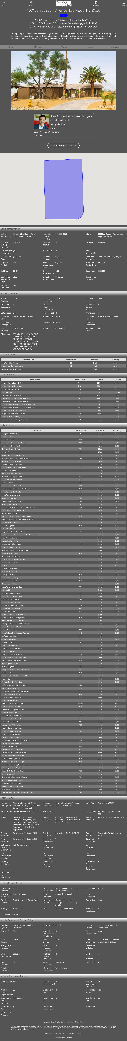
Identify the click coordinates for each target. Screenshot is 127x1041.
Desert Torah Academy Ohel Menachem (15, 443)
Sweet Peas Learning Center (11, 495)
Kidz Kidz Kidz (6, 590)
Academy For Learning (9, 611)
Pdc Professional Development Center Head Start (19, 535)
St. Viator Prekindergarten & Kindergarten (16, 740)
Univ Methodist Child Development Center (16, 676)
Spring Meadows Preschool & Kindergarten (16, 670)
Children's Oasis (7, 437)
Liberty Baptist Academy (10, 688)
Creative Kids (6, 565)
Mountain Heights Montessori (12, 449)
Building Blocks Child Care (11, 706)
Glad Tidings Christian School (12, 783)
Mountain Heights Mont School (12, 473)
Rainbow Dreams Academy (11, 417)
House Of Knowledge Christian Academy (15, 633)
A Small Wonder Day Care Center (13, 492)
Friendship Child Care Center (11, 544)
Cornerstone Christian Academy (13, 486)
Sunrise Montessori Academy (11, 461)
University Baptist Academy (11, 697)
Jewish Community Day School (12, 759)
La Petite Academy (8, 774)
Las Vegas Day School (9, 498)
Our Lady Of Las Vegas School (12, 477)
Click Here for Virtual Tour (63, 145)
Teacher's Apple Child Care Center (13, 719)
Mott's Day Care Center (10, 664)
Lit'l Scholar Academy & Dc (11, 593)
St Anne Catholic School (10, 630)
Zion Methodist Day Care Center (13, 710)
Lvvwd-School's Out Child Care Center (15, 455)
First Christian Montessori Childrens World (16, 516)
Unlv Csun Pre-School (9, 651)
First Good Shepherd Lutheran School (15, 660)
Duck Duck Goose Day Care (11, 737)
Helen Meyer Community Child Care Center (16, 691)
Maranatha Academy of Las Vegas (13, 762)
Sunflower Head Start (9, 636)
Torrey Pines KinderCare (10, 562)
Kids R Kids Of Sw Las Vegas (11, 608)
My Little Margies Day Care (11, 556)
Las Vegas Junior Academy (11, 504)
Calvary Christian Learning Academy (14, 752)
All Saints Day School (9, 526)
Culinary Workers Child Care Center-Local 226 (17, 519)
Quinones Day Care (8, 667)
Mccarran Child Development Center (14, 777)
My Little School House (10, 584)
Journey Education (8, 575)
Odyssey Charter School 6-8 (11, 389)
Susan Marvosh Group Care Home (13, 621)
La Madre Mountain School (11, 789)
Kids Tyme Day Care (8, 529)
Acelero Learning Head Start (11, 523)
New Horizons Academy (10, 578)
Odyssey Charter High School (12, 386)
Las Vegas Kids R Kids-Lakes (11, 725)
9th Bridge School (8, 642)
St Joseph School (8, 673)
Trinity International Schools (12, 480)
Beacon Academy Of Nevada (11, 395)
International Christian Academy (13, 756)
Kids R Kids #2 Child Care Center (12, 605)
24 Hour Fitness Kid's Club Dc (12, 627)
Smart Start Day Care (9, 639)
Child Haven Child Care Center (12, 734)
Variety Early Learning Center (12, 654)
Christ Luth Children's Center (12, 596)
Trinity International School (11, 581)
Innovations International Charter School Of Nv (18, 407)
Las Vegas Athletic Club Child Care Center (16, 624)
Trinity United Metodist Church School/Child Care (19, 507)
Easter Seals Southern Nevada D (13, 510)
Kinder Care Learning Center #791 (13, 559)
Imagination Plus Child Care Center (14, 532)
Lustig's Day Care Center (10, 541)
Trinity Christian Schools (10, 599)
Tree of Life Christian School (11, 731)
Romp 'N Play (6, 452)
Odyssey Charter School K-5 (11, 383)
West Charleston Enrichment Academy (15, 458)
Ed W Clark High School (10, 363)
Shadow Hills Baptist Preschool (13, 771)
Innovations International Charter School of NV (18, 404)
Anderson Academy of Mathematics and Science (18, 792)
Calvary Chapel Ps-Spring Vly (11, 743)
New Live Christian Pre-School (12, 682)
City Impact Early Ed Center (11, 602)
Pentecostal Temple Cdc (10, 645)
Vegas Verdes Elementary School (13, 366)
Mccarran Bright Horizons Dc (12, 780)
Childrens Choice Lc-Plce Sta (11, 446)
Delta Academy (7, 392)
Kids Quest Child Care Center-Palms (14, 467)
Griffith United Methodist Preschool (14, 685)
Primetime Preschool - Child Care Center (16, 489)
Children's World (7, 483)
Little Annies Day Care (9, 572)
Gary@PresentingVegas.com (46, 132)
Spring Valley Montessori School (13, 587)
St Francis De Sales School (11, 553)
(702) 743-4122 (40, 135)
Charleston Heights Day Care (12, 464)
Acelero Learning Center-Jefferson (14, 657)
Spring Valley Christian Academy (13, 703)
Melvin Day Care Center (10, 513)
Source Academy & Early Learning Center (16, 765)
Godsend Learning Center (10, 569)
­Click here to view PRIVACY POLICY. (25, 1029)
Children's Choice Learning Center (13, 615)
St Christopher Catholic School (12, 786)
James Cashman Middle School (12, 369)
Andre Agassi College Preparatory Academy (17, 398)
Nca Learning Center (9, 470)
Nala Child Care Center (9, 700)
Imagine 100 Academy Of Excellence (14, 411)
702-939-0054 (61, 234)
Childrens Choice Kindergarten (12, 547)
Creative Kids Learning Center (12, 648)
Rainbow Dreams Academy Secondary (14, 420)
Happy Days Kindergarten (10, 434)
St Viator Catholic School (10, 746)
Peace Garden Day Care (9, 713)
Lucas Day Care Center (9, 538)
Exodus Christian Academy (11, 694)
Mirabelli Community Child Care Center (15, 550)
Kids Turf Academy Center (10, 722)
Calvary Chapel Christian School (13, 749)
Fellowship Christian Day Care (12, 768)
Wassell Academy (7, 440)
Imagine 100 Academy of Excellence (14, 414)
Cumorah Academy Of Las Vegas (13, 501)
